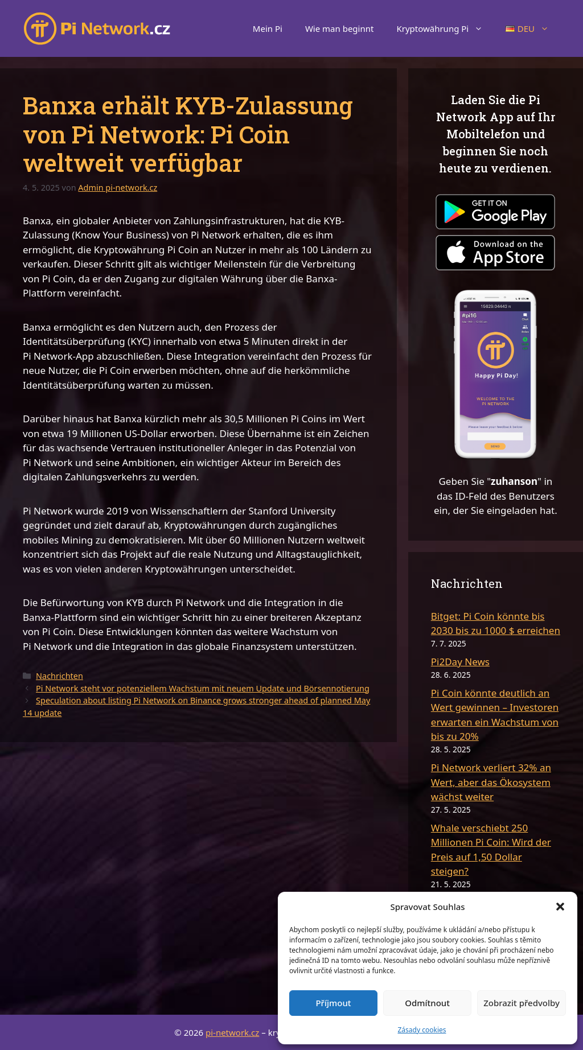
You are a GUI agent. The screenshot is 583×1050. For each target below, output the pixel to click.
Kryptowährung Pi (445, 28)
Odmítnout (427, 1002)
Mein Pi (267, 28)
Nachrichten (59, 675)
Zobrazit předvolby (521, 1002)
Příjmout (333, 1002)
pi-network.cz (232, 1032)
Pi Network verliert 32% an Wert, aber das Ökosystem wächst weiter (491, 782)
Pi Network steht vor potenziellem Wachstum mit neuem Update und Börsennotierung (202, 688)
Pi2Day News (460, 661)
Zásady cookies (422, 1030)
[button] (560, 906)
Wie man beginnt (339, 28)
